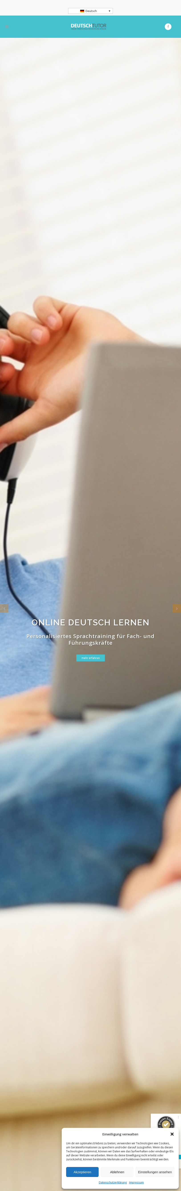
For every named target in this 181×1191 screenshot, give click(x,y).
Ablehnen (117, 1172)
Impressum (136, 1182)
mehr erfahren (90, 659)
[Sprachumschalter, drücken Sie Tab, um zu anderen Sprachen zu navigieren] (90, 11)
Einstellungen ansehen (155, 1172)
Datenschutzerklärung (113, 1182)
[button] (172, 1134)
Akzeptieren (82, 1172)
